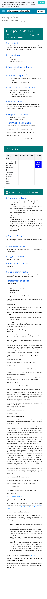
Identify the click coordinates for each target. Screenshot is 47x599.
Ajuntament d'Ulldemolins (10, 20)
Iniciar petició (38, 164)
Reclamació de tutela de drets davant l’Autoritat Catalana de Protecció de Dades (24, 507)
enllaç (33, 555)
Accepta (41, 3)
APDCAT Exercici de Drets (14, 496)
